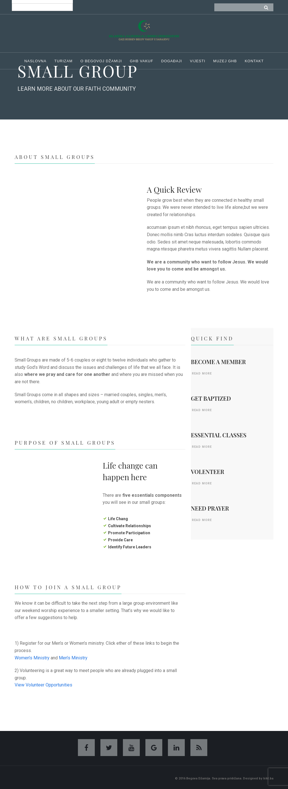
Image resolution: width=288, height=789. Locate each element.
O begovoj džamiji (101, 61)
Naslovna (35, 61)
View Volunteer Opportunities (43, 685)
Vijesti (197, 61)
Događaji (171, 61)
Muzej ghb (225, 61)
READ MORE (202, 373)
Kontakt (254, 61)
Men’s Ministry (73, 658)
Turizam (63, 61)
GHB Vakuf (141, 61)
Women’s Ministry (32, 658)
